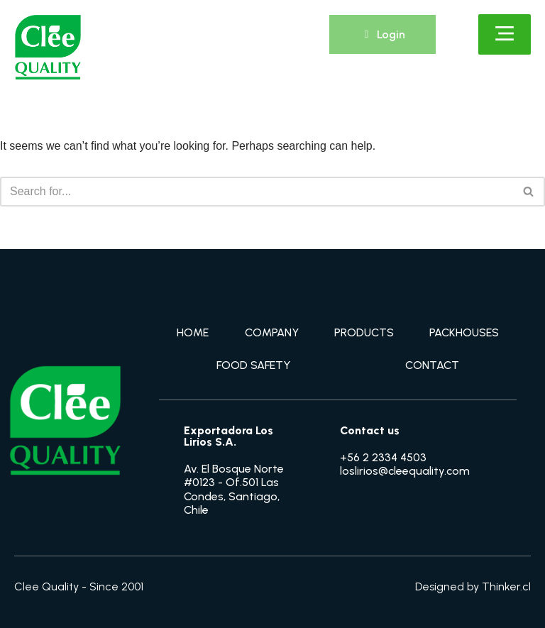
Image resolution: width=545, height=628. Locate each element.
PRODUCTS (364, 332)
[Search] (256, 191)
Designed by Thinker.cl (473, 586)
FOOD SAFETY (253, 365)
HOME (193, 332)
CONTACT (432, 365)
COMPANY (272, 332)
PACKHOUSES (464, 332)
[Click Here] (504, 34)
